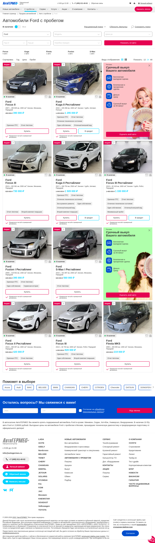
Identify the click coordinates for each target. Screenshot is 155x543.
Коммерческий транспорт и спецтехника (82, 450)
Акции (65, 9)
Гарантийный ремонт (112, 454)
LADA (41, 439)
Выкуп (67, 469)
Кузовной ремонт (110, 450)
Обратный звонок (17, 474)
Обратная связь (97, 3)
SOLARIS (42, 476)
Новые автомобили (11, 9)
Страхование (134, 447)
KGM (40, 487)
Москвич (42, 495)
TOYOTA (42, 510)
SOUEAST (43, 502)
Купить (27, 131)
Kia (39, 484)
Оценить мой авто (127, 134)
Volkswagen (44, 506)
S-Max (92, 53)
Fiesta (49, 53)
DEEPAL (42, 469)
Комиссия (69, 473)
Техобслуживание (110, 443)
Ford (27, 103)
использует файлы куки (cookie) (93, 536)
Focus (5, 53)
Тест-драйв (133, 462)
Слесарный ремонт (111, 447)
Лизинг (132, 454)
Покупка (68, 462)
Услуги (54, 9)
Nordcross (43, 450)
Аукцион (68, 465)
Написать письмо (17, 482)
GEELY (41, 447)
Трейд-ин (133, 458)
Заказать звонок (143, 9)
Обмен (67, 476)
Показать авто (128, 43)
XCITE (41, 443)
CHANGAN (43, 465)
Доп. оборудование (111, 462)
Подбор (68, 480)
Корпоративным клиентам (140, 465)
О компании (77, 9)
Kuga (26, 53)
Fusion (71, 53)
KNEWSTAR (44, 499)
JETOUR (42, 473)
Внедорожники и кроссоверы (77, 447)
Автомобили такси (72, 454)
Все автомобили (72, 443)
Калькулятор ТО (110, 458)
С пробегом (30, 9)
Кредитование (135, 450)
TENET (41, 458)
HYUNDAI (42, 480)
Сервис (43, 9)
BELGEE (42, 454)
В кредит (89, 131)
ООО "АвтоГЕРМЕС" (20, 517)
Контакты (91, 9)
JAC (40, 491)
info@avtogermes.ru (12, 453)
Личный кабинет (17, 467)
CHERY (41, 461)
